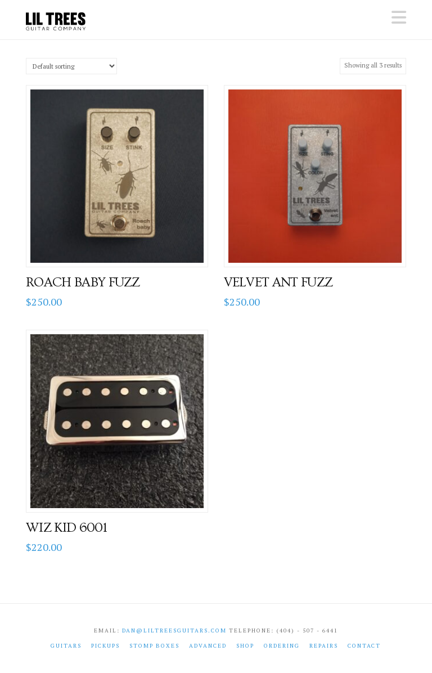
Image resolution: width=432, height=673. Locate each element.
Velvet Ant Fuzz (278, 282)
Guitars (66, 645)
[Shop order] (71, 66)
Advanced (208, 645)
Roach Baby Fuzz (83, 282)
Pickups (105, 645)
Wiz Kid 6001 (66, 528)
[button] (399, 17)
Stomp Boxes (154, 645)
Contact (364, 645)
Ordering (282, 645)
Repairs (323, 645)
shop (245, 645)
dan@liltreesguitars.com (174, 630)
